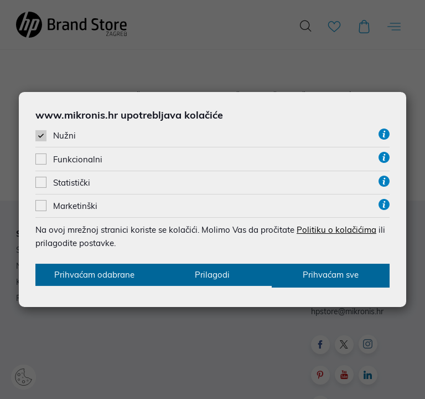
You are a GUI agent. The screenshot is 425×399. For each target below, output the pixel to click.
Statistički (71, 182)
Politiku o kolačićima (336, 229)
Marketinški (75, 205)
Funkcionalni (77, 159)
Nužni (64, 135)
